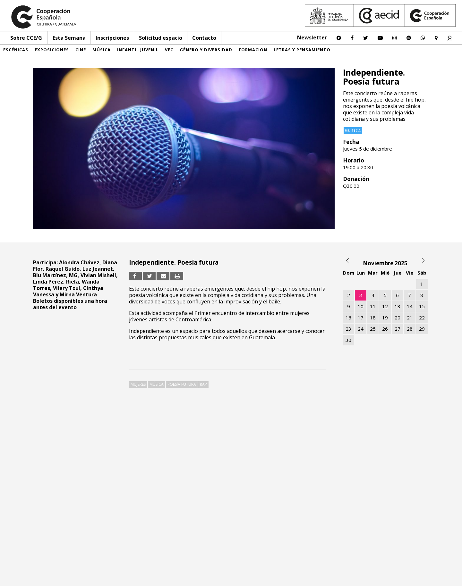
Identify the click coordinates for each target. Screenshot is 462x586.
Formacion (253, 50)
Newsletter (312, 37)
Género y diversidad (206, 50)
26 (385, 329)
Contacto (204, 37)
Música (101, 50)
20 (397, 317)
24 (361, 329)
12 (385, 306)
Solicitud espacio (160, 37)
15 (422, 306)
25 (373, 329)
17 (361, 317)
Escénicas (15, 50)
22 (422, 317)
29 (422, 329)
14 (410, 306)
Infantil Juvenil (137, 50)
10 (361, 306)
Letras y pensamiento (302, 50)
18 (373, 317)
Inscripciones (112, 37)
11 (373, 306)
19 (385, 317)
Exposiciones (52, 50)
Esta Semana (69, 37)
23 (348, 329)
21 (410, 317)
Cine (80, 50)
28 (410, 329)
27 (397, 329)
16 (348, 317)
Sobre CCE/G (26, 37)
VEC (169, 50)
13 (397, 306)
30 (348, 340)
